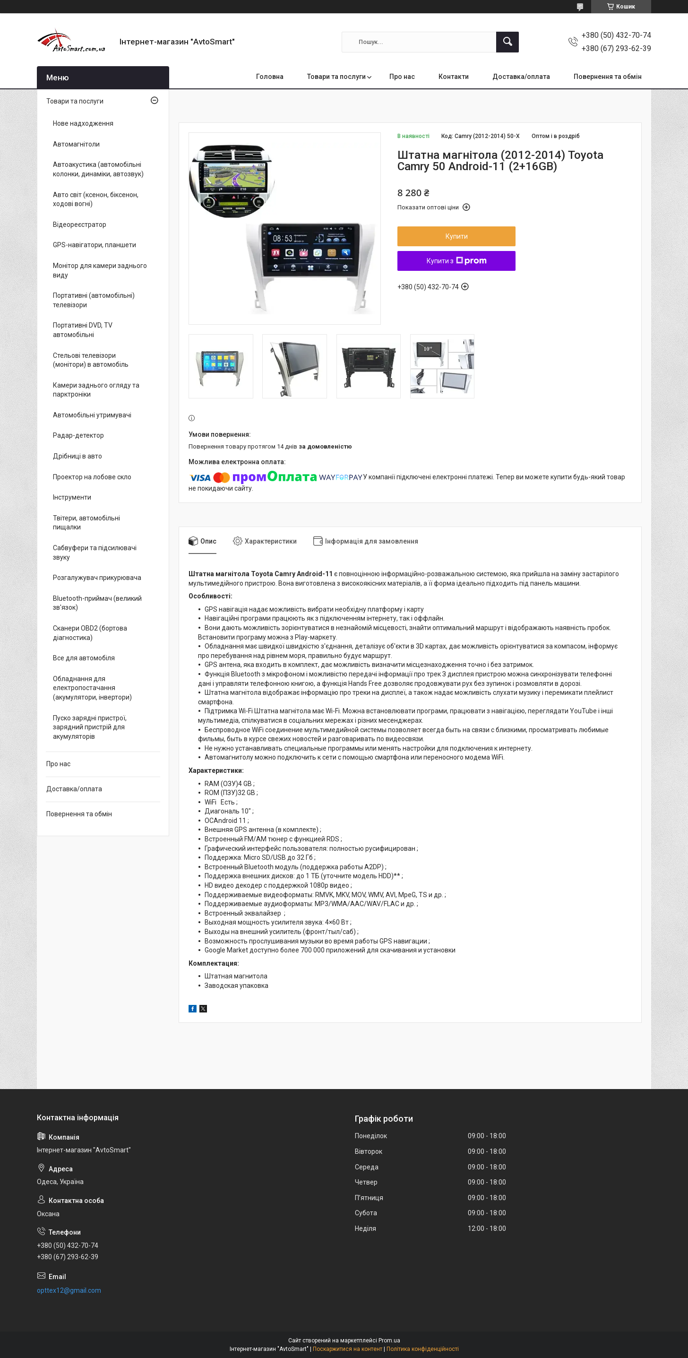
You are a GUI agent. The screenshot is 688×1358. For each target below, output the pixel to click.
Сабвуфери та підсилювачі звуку (95, 552)
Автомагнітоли (76, 144)
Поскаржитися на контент (347, 1349)
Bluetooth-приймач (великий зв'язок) (97, 603)
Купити (457, 236)
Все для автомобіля (84, 658)
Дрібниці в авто (77, 456)
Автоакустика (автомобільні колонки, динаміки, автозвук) (98, 169)
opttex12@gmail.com (69, 1290)
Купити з (457, 261)
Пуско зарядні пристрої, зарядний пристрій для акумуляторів (90, 727)
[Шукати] (507, 42)
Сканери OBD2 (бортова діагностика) (90, 632)
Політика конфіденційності (423, 1349)
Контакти (454, 76)
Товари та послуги (336, 76)
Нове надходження (83, 123)
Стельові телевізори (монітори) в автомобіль (91, 360)
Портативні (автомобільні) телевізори (94, 300)
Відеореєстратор (79, 224)
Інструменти (72, 497)
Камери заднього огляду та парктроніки (96, 389)
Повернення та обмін (608, 76)
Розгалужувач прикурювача (97, 577)
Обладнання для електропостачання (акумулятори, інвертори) (92, 688)
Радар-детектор (78, 435)
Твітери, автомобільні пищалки (86, 522)
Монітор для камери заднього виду (100, 270)
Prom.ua (389, 1340)
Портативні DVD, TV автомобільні (82, 329)
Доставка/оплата (521, 76)
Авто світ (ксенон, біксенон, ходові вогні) (95, 199)
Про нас (402, 76)
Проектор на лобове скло (92, 477)
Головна (270, 76)
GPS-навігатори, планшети (94, 245)
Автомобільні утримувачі (92, 415)
